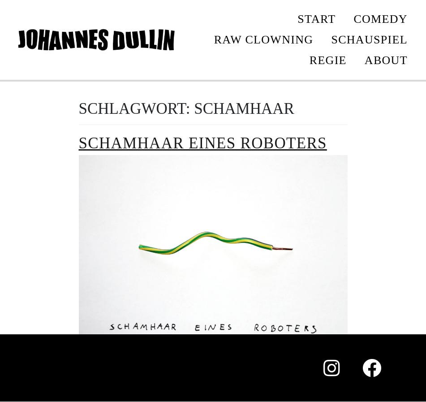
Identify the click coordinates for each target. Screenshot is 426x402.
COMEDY (380, 19)
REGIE (328, 60)
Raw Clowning (264, 39)
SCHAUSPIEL (369, 39)
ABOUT (386, 60)
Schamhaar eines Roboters (203, 143)
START (316, 19)
